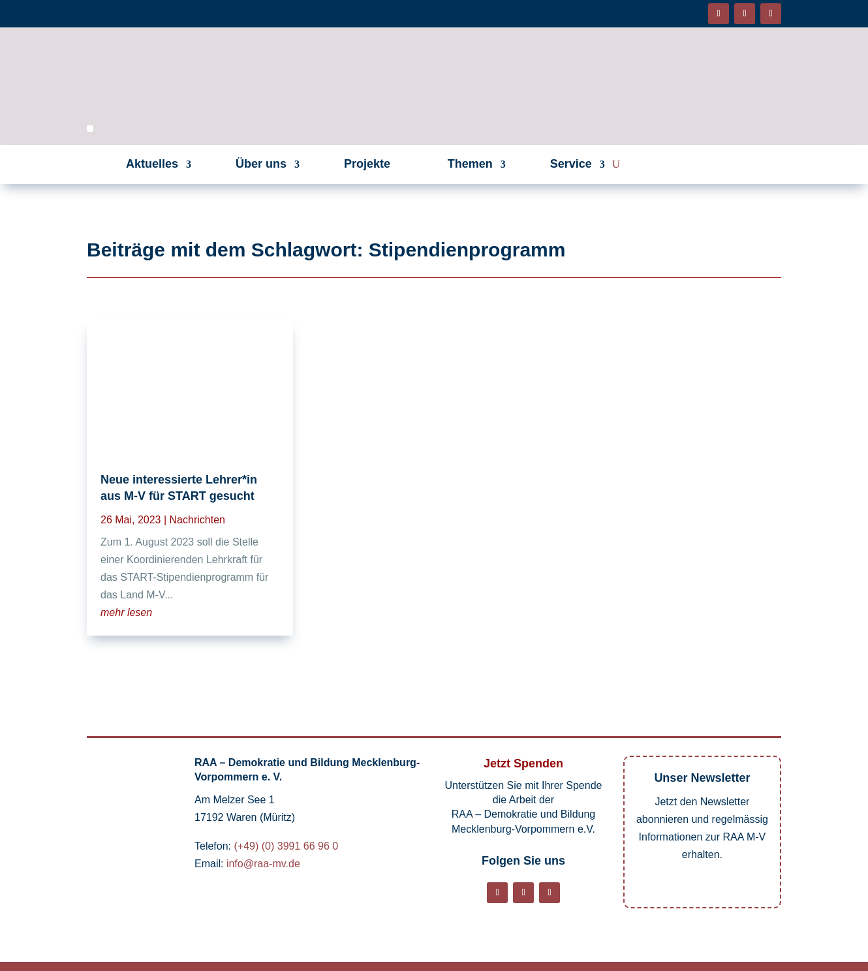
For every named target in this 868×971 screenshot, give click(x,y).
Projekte (367, 163)
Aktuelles (152, 163)
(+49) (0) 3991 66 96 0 (286, 846)
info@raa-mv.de (263, 863)
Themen (470, 163)
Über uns (261, 163)
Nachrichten (197, 519)
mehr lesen (126, 612)
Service (571, 163)
